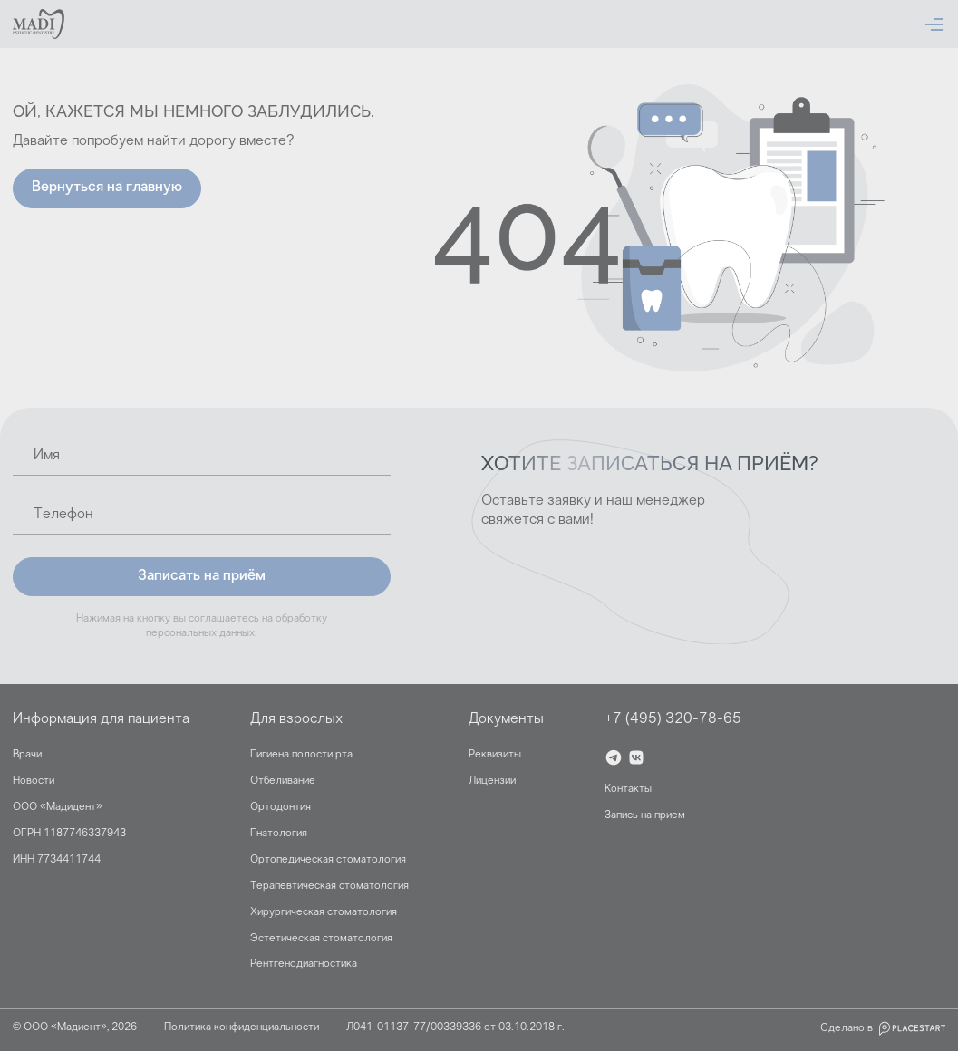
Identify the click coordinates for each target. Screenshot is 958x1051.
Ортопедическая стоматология (328, 859)
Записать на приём (202, 576)
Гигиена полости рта (301, 754)
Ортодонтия (280, 807)
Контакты (628, 789)
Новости (33, 781)
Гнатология (278, 833)
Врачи (27, 754)
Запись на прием (645, 815)
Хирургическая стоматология (323, 912)
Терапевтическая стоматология (329, 886)
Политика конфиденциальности (241, 1027)
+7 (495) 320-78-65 (673, 720)
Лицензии (492, 781)
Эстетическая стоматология (321, 938)
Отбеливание (282, 781)
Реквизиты (495, 754)
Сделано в (882, 1028)
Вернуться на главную (107, 187)
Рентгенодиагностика (303, 964)
